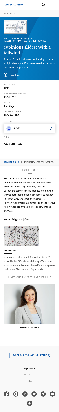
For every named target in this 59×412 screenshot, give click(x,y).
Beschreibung (11, 162)
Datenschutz (29, 374)
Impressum (29, 368)
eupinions (10, 250)
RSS (30, 380)
